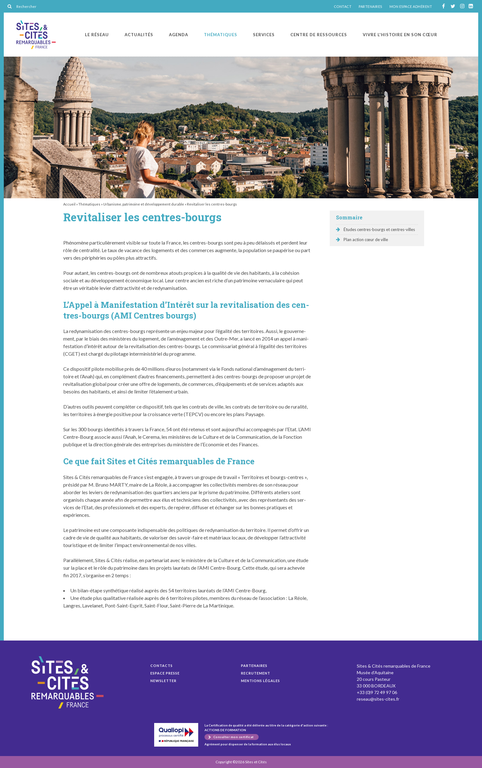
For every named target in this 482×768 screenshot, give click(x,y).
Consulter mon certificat (233, 737)
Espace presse (165, 673)
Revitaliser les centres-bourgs (36, 34)
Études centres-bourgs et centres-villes (379, 229)
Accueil (69, 204)
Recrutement (255, 673)
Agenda (178, 34)
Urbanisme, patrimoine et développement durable (143, 204)
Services (264, 34)
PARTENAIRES (370, 6)
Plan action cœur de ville (366, 239)
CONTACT (343, 6)
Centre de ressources (318, 34)
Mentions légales (260, 681)
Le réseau (97, 34)
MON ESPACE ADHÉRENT (411, 6)
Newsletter (163, 681)
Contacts (161, 666)
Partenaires (254, 666)
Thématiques (220, 34)
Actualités (139, 34)
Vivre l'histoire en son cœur (400, 34)
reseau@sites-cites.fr (378, 699)
